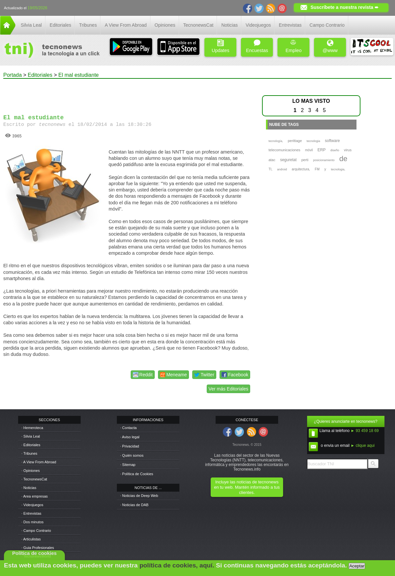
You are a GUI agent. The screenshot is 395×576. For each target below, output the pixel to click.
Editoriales (60, 25)
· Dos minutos (32, 522)
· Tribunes (29, 453)
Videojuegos (258, 25)
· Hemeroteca (32, 428)
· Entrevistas (31, 513)
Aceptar (356, 565)
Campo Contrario (327, 25)
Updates (220, 46)
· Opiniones (30, 471)
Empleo (293, 46)
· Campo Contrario (36, 531)
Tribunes (88, 25)
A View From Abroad (125, 25)
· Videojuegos (32, 505)
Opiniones (165, 25)
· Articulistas (31, 539)
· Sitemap (127, 465)
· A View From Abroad (38, 462)
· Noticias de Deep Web (139, 496)
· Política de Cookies (136, 474)
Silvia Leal (31, 25)
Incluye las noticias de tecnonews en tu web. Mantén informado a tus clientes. (246, 487)
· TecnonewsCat (34, 479)
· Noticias (28, 488)
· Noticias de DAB (134, 505)
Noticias (229, 25)
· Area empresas (34, 496)
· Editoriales (30, 445)
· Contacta (128, 428)
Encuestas (257, 46)
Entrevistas (290, 25)
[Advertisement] (128, 93)
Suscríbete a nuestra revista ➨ (344, 7)
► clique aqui (363, 445)
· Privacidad (129, 446)
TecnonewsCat (198, 25)
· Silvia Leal (30, 436)
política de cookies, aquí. (177, 565)
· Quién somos (132, 455)
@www (330, 46)
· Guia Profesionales (37, 548)
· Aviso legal (130, 437)
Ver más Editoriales (229, 388)
